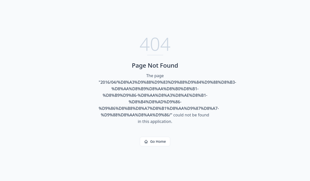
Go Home (155, 141)
